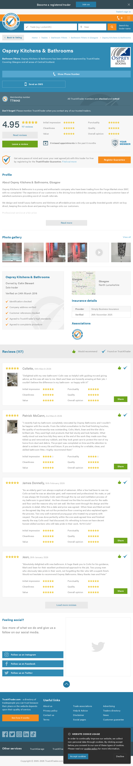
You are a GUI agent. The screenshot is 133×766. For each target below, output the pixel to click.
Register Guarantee (114, 159)
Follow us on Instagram (23, 654)
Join (86, 4)
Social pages (79, 719)
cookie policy (91, 748)
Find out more (69, 161)
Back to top (66, 684)
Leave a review (20, 144)
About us (47, 706)
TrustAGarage (37, 748)
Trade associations (82, 706)
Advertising (109, 706)
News (106, 715)
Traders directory (111, 710)
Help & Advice (80, 710)
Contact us (48, 715)
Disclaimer (78, 715)
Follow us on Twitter (22, 672)
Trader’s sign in (123, 11)
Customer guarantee (113, 719)
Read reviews (20, 135)
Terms (46, 719)
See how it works (20, 717)
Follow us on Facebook (23, 663)
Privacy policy (50, 710)
